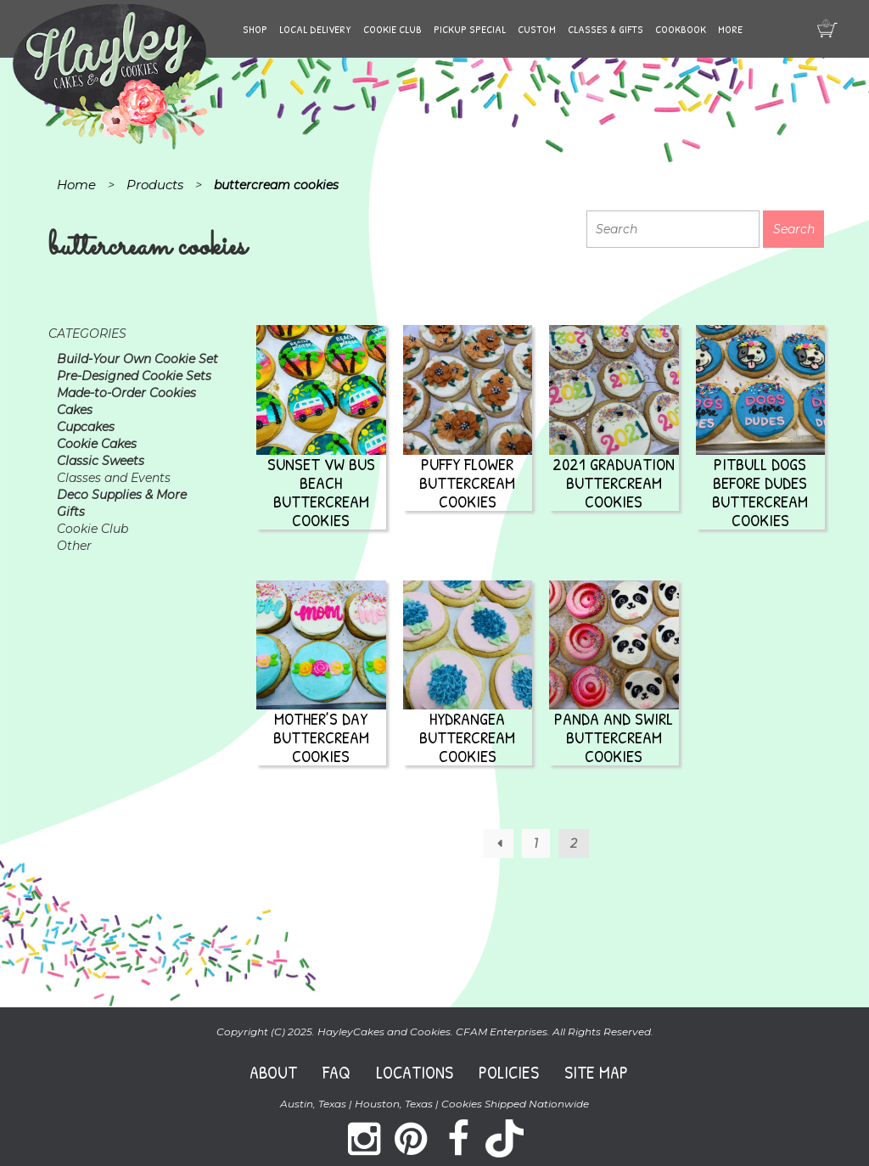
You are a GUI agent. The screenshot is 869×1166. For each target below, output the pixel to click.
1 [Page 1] (536, 843)
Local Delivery (315, 28)
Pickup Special (470, 28)
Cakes (75, 410)
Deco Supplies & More (122, 494)
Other (74, 545)
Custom (537, 28)
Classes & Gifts (605, 28)
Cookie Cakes (97, 443)
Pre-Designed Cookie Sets (134, 376)
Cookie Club (392, 28)
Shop (255, 28)
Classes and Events (114, 477)
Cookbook (680, 28)
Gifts (71, 511)
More (730, 28)
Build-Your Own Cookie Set (137, 359)
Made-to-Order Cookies (126, 393)
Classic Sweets (100, 460)
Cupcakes (86, 426)
